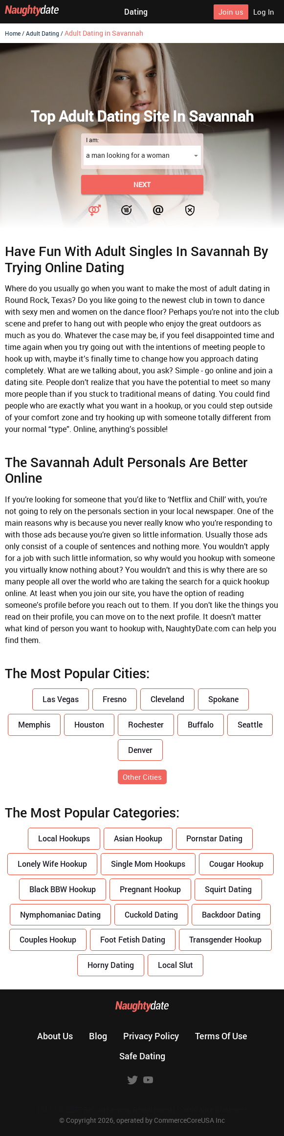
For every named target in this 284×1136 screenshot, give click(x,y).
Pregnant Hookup (150, 889)
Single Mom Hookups (148, 863)
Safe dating (142, 1056)
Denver (140, 750)
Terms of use (221, 1036)
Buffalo (201, 724)
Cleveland (167, 699)
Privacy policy (151, 1036)
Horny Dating (110, 965)
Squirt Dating (228, 889)
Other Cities (142, 777)
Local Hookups (64, 838)
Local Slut (175, 965)
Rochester (146, 724)
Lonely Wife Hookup (52, 863)
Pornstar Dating (214, 838)
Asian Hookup (138, 838)
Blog (98, 1036)
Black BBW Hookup (62, 889)
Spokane (223, 699)
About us (55, 1036)
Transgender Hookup (225, 939)
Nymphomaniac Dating (60, 914)
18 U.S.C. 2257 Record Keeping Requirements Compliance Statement (142, 1109)
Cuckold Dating (151, 914)
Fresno (115, 699)
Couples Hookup (48, 939)
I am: (92, 140)
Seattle (250, 724)
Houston (89, 724)
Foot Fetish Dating (132, 939)
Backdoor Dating (231, 914)
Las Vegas (61, 699)
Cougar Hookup (236, 863)
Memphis (34, 724)
